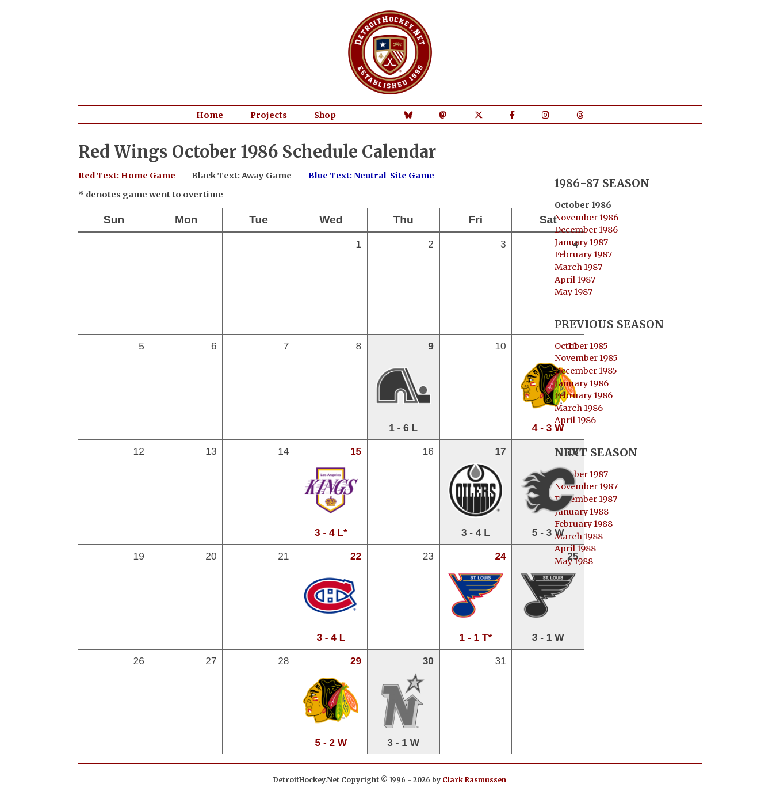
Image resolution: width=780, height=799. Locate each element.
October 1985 (581, 346)
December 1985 (586, 371)
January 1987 (581, 242)
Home (209, 115)
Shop (325, 115)
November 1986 (586, 217)
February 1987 (583, 254)
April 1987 (575, 280)
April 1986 (575, 420)
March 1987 (578, 267)
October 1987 (581, 474)
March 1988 (579, 536)
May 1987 (573, 292)
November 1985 (586, 358)
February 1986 (584, 395)
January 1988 (582, 512)
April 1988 (575, 548)
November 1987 (586, 486)
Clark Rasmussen (474, 779)
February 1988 (584, 524)
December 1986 (586, 230)
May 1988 (574, 561)
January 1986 (582, 383)
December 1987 (586, 499)
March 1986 (579, 408)
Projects (268, 115)
